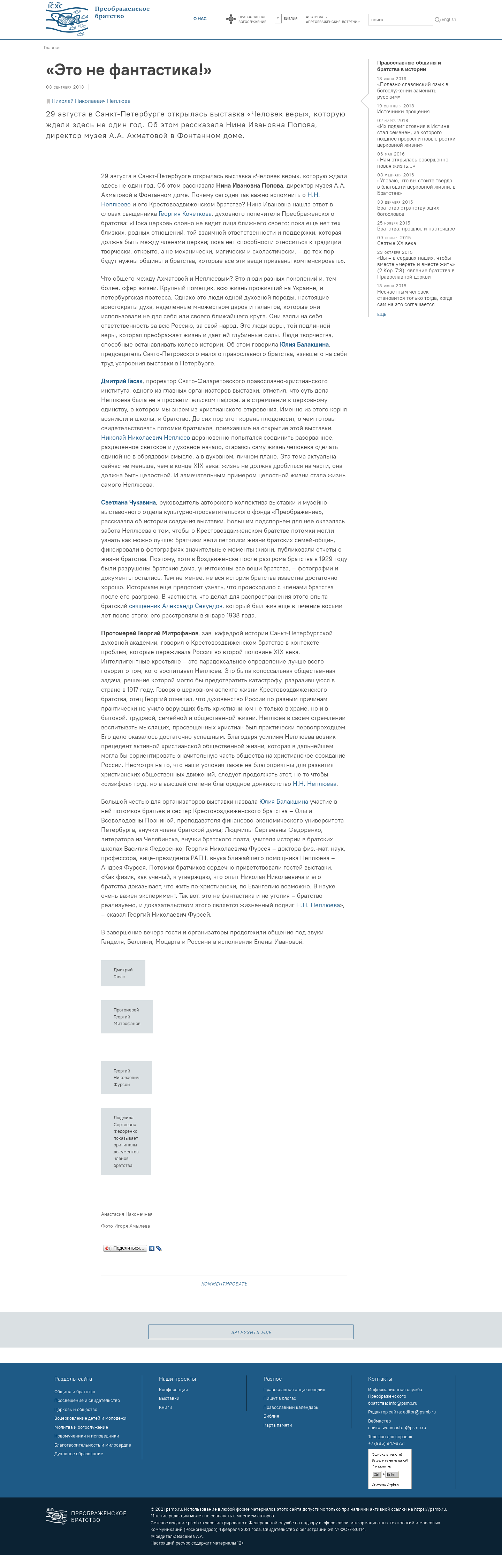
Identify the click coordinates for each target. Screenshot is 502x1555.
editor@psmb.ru (419, 1411)
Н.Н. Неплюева (314, 784)
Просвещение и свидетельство (87, 1400)
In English (446, 19)
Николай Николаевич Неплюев (91, 100)
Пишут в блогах (280, 1398)
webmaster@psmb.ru (404, 1427)
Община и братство (74, 1391)
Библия (286, 18)
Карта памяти (278, 1425)
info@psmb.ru (403, 1403)
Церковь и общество (75, 1409)
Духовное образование (78, 1453)
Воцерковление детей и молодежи (90, 1418)
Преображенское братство (99, 1516)
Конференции (173, 1389)
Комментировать (224, 1283)
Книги (165, 1407)
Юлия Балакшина (304, 344)
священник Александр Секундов (175, 606)
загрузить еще (251, 1332)
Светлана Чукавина (128, 502)
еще (381, 314)
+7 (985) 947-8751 (386, 1443)
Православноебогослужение (252, 18)
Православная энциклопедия (294, 1389)
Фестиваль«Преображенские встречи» (333, 18)
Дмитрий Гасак (122, 381)
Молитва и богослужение (81, 1427)
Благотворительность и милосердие (92, 1445)
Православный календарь (291, 1407)
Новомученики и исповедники (86, 1436)
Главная (52, 47)
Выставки (169, 1398)
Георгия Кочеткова (185, 214)
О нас (200, 18)
